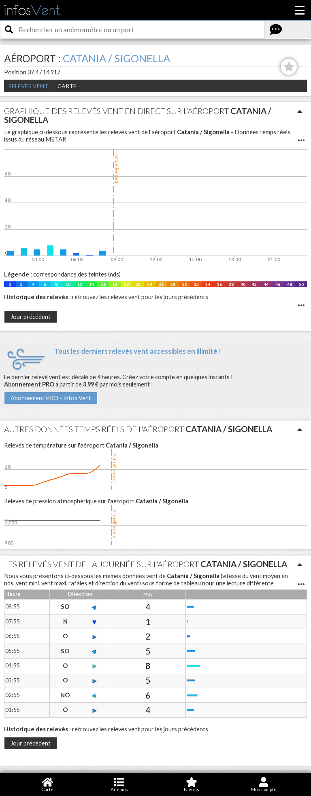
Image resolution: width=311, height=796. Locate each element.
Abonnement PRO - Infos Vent (51, 398)
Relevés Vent (28, 85)
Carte (67, 85)
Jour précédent (31, 316)
